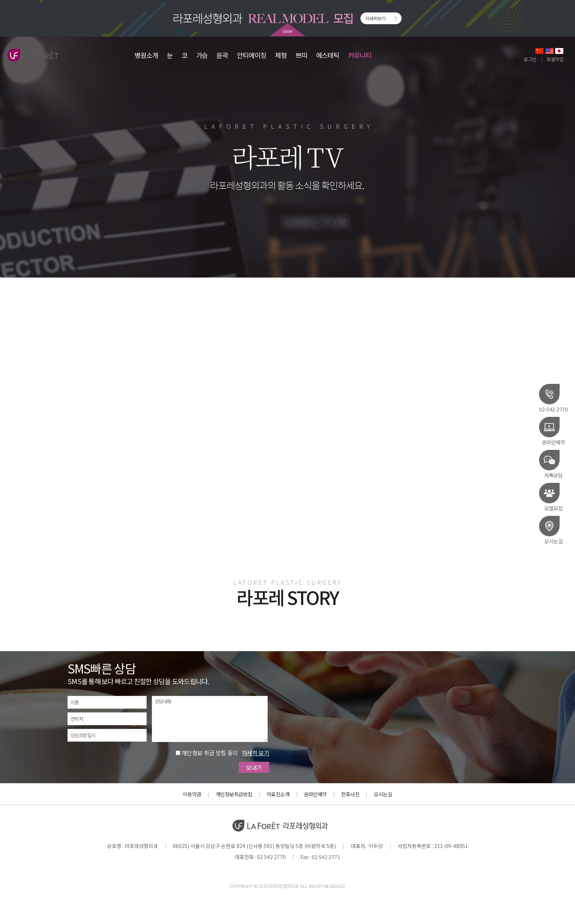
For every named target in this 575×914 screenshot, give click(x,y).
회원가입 (554, 59)
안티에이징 (251, 55)
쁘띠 (301, 55)
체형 (281, 55)
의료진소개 (278, 794)
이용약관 (192, 794)
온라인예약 (552, 431)
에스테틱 (328, 55)
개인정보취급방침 (234, 794)
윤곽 (222, 55)
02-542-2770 (553, 398)
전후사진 (350, 794)
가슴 (202, 55)
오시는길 (551, 530)
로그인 (530, 59)
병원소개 (146, 55)
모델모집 (551, 497)
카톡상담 (551, 464)
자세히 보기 (255, 752)
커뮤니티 (359, 55)
